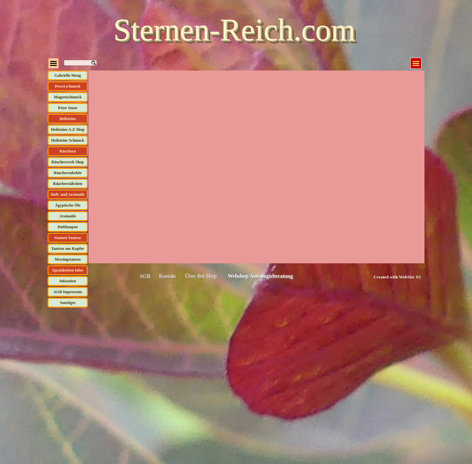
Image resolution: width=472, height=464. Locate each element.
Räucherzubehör (68, 173)
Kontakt (167, 276)
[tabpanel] (390, 276)
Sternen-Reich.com (234, 29)
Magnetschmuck (68, 97)
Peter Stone (67, 108)
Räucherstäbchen (67, 183)
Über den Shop (201, 276)
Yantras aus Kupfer (67, 248)
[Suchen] (80, 63)
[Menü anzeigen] (416, 63)
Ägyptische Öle (68, 205)
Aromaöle (67, 216)
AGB (144, 276)
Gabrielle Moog (67, 75)
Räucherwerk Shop (67, 162)
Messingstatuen (68, 259)
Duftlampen (68, 227)
